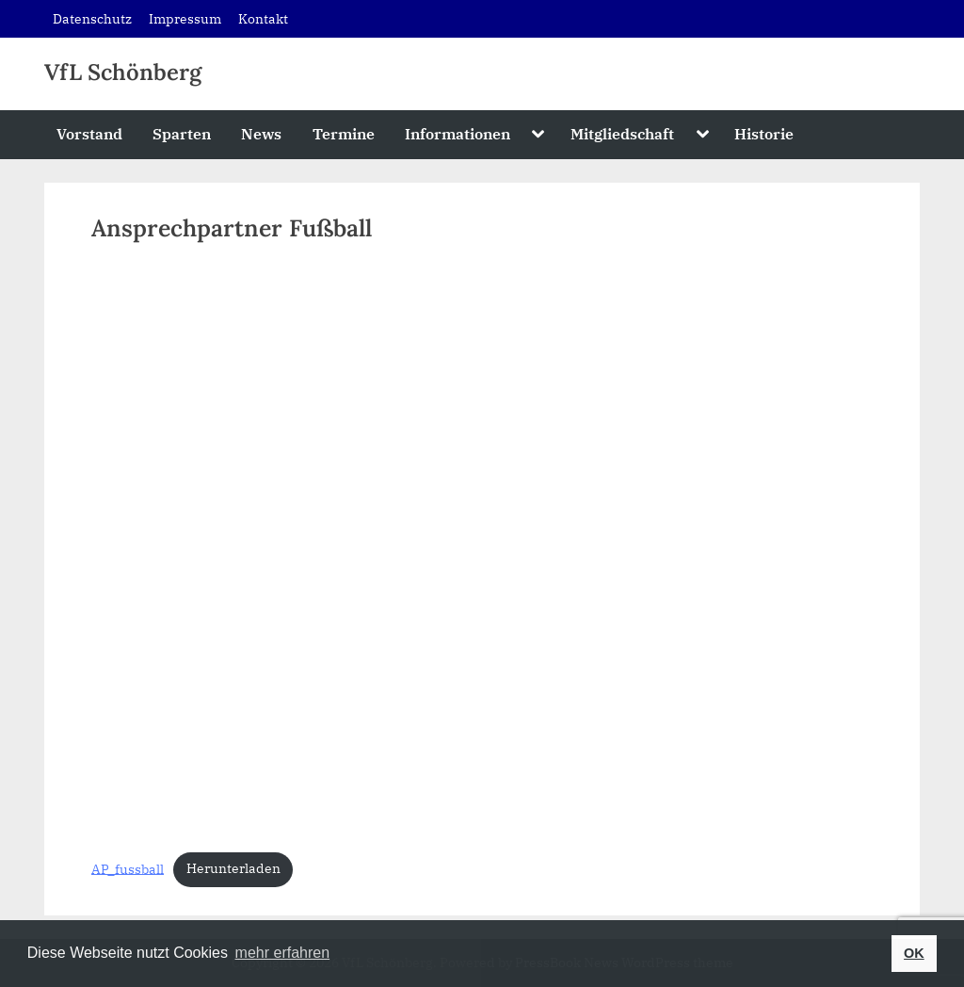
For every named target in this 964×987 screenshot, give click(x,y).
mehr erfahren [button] (282, 953)
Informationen (457, 133)
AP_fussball (127, 868)
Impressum (185, 18)
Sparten (182, 133)
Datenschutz (92, 18)
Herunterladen (233, 868)
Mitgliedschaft (622, 133)
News (261, 133)
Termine (344, 133)
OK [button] (914, 953)
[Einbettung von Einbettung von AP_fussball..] (482, 549)
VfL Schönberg (122, 72)
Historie (764, 133)
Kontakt (263, 18)
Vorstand (89, 133)
